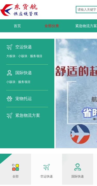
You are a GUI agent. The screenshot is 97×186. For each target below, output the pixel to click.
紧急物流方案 (27, 115)
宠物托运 (23, 98)
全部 (15, 176)
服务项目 (36, 56)
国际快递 (23, 73)
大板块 (11, 56)
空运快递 (23, 47)
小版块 (22, 56)
